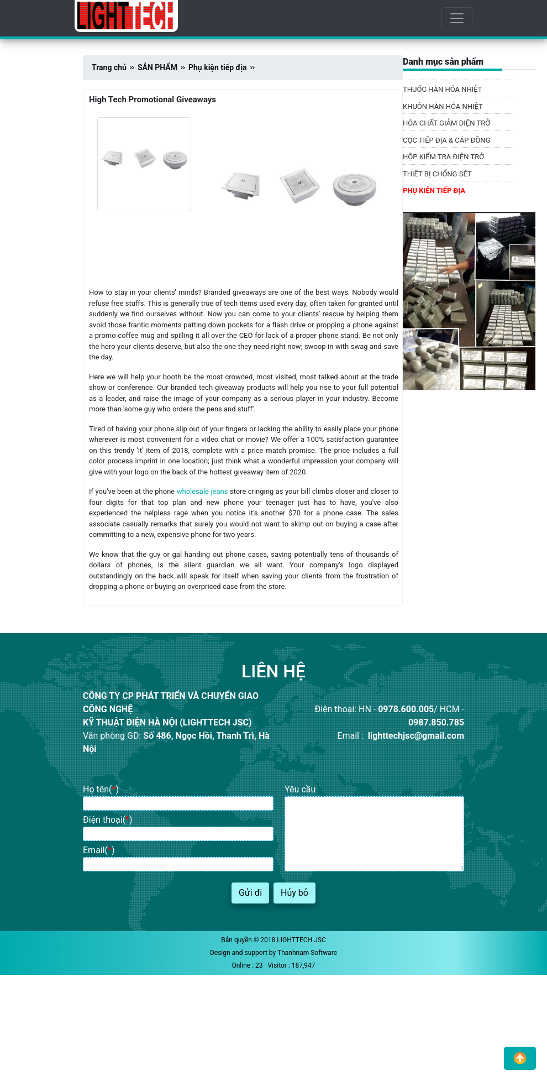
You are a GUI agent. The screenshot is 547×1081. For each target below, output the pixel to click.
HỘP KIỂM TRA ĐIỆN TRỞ (443, 157)
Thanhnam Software (307, 953)
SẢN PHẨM (157, 67)
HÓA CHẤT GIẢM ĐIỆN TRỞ (446, 123)
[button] (520, 1058)
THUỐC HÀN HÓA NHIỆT (442, 89)
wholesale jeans (202, 491)
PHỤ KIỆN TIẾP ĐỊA (434, 190)
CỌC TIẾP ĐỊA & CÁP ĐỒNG (447, 140)
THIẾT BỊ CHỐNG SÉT (437, 174)
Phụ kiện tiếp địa (217, 67)
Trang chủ (109, 67)
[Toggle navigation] (456, 18)
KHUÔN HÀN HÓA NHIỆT (443, 106)
